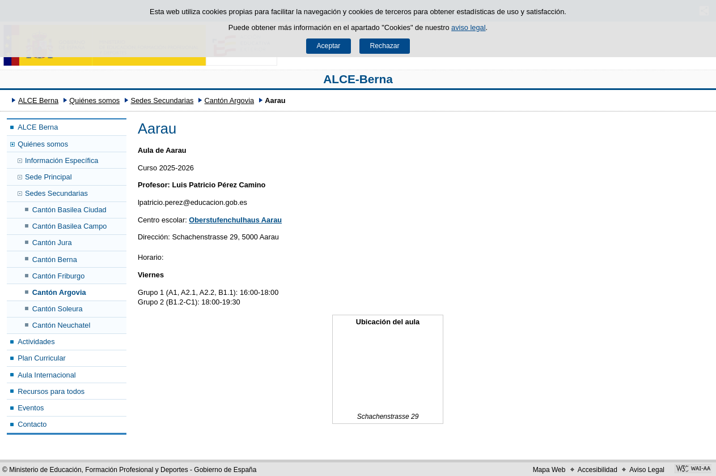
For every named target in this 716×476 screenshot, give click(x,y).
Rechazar (385, 46)
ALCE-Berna (358, 78)
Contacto (32, 424)
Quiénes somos (94, 100)
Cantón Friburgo (58, 276)
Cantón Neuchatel (61, 325)
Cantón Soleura (57, 309)
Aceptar (328, 46)
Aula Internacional (46, 375)
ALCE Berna (38, 100)
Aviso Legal (646, 470)
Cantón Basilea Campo (69, 226)
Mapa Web (549, 470)
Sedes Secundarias (161, 100)
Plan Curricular (42, 358)
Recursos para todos (51, 391)
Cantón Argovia (230, 100)
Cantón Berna (54, 259)
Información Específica (61, 160)
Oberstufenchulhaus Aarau (235, 220)
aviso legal (468, 27)
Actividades (36, 341)
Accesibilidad (597, 470)
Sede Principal (48, 177)
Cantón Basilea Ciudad (69, 209)
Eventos (31, 408)
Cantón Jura (52, 242)
